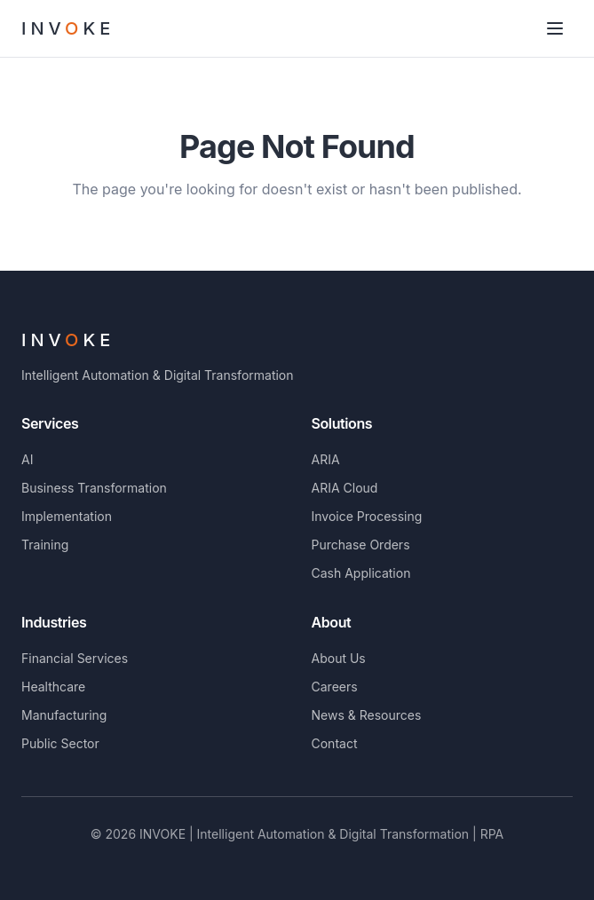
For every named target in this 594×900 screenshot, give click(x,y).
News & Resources (367, 714)
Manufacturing (64, 714)
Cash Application (361, 572)
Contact (335, 743)
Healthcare (53, 686)
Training (44, 544)
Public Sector (60, 743)
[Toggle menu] (555, 28)
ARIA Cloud (345, 487)
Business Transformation (94, 487)
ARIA (326, 459)
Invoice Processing (367, 516)
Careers (335, 686)
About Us (339, 658)
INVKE (68, 340)
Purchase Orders (361, 544)
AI (27, 459)
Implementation (66, 516)
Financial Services (74, 658)
